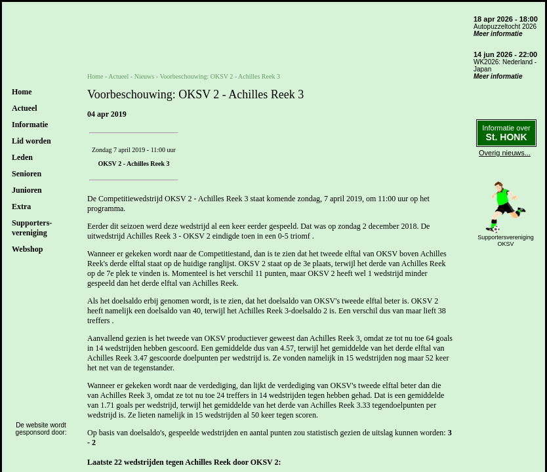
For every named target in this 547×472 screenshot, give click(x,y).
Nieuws (144, 76)
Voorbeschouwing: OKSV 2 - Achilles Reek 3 (219, 76)
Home (22, 91)
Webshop (27, 249)
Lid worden (31, 141)
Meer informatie (498, 33)
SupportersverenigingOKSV (505, 240)
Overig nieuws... (505, 153)
